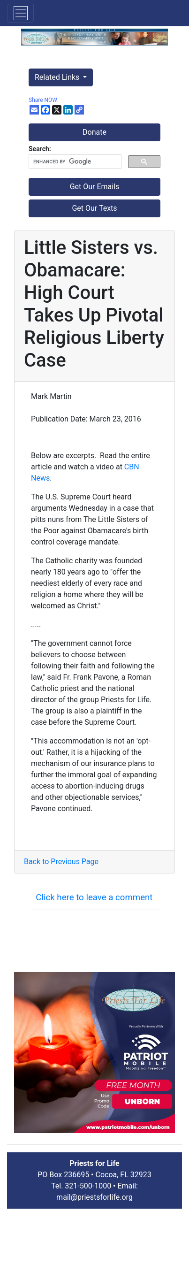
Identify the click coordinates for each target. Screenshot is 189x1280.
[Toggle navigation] (21, 13)
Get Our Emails (95, 186)
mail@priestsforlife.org (94, 1197)
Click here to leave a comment (94, 897)
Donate (94, 132)
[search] (74, 161)
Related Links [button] (58, 77)
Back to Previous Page (61, 861)
